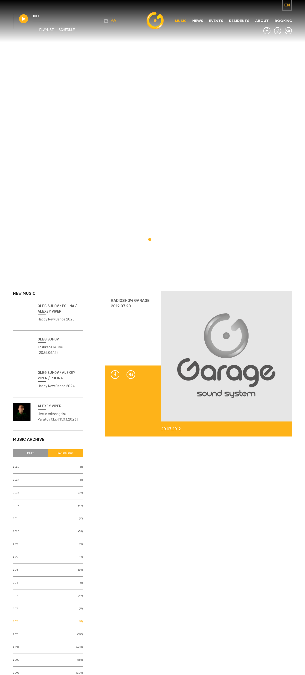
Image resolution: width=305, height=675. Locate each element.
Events (216, 21)
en (287, 5)
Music (181, 21)
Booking (283, 21)
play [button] (23, 18)
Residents (239, 21)
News (197, 21)
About (262, 21)
